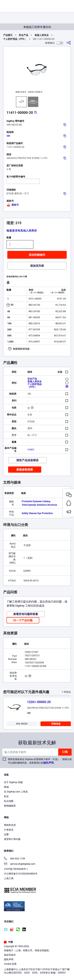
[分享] (69, 43)
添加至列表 (37, 265)
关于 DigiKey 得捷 (13, 782)
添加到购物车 (37, 254)
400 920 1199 (14, 859)
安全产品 (23, 35)
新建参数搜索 (24, 469)
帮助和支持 (10, 825)
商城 (6, 787)
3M (8, 136)
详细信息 (56, 723)
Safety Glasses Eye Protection (37, 513)
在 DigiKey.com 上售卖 (16, 791)
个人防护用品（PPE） (15, 39)
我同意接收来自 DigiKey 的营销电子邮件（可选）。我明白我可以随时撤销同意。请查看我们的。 (40, 761)
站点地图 (8, 801)
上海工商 (8, 878)
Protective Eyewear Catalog (36, 501)
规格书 (13, 204)
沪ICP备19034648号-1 (16, 869)
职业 (6, 796)
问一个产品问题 (23, 620)
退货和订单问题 (12, 839)
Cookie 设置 (10, 964)
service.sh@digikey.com (19, 864)
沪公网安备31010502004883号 (20, 873)
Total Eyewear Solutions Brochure (39, 505)
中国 (8, 942)
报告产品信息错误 (27, 460)
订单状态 (8, 829)
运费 (6, 834)
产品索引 (8, 35)
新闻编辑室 (10, 805)
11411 (30, 449)
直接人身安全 (42, 35)
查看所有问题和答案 (25, 614)
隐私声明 (48, 762)
